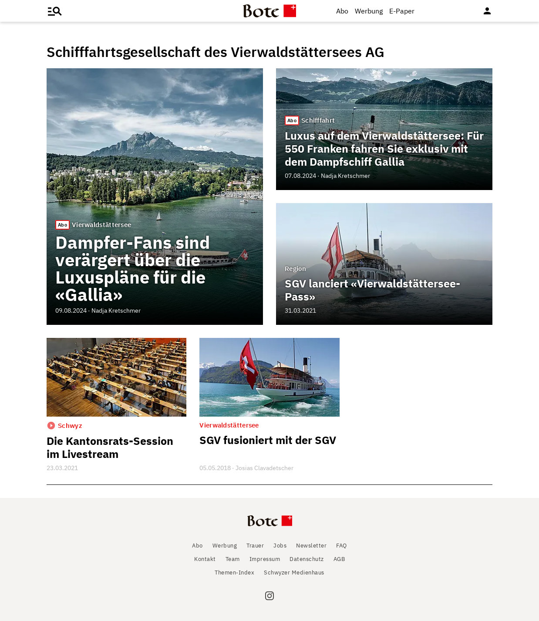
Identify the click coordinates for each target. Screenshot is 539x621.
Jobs (279, 545)
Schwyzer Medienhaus (294, 572)
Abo (342, 11)
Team (233, 559)
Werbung (369, 11)
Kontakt (205, 559)
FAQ (341, 545)
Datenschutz (307, 559)
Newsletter (311, 545)
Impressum (264, 559)
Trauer (255, 545)
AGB (339, 559)
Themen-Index (234, 572)
